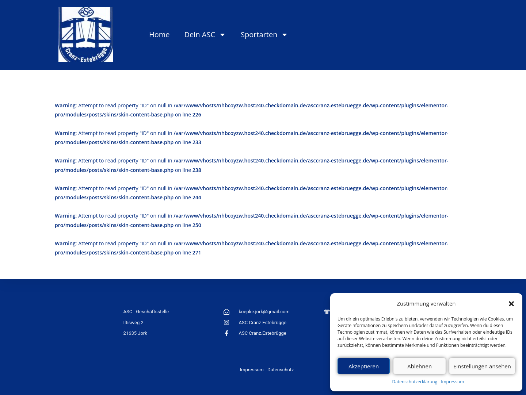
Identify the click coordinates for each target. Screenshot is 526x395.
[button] (511, 303)
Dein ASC (205, 34)
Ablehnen (419, 366)
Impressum (452, 382)
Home (159, 34)
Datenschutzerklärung (415, 382)
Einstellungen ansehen (482, 366)
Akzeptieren (363, 366)
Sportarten (264, 34)
